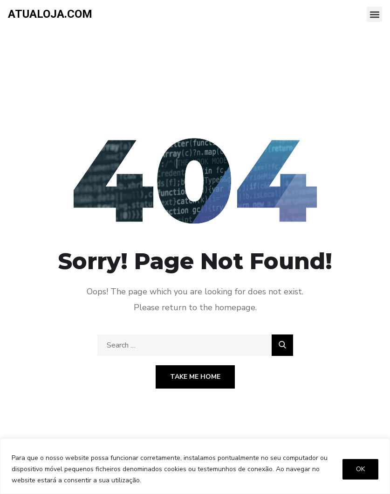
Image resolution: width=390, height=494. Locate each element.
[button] (374, 14)
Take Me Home (195, 376)
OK (360, 469)
